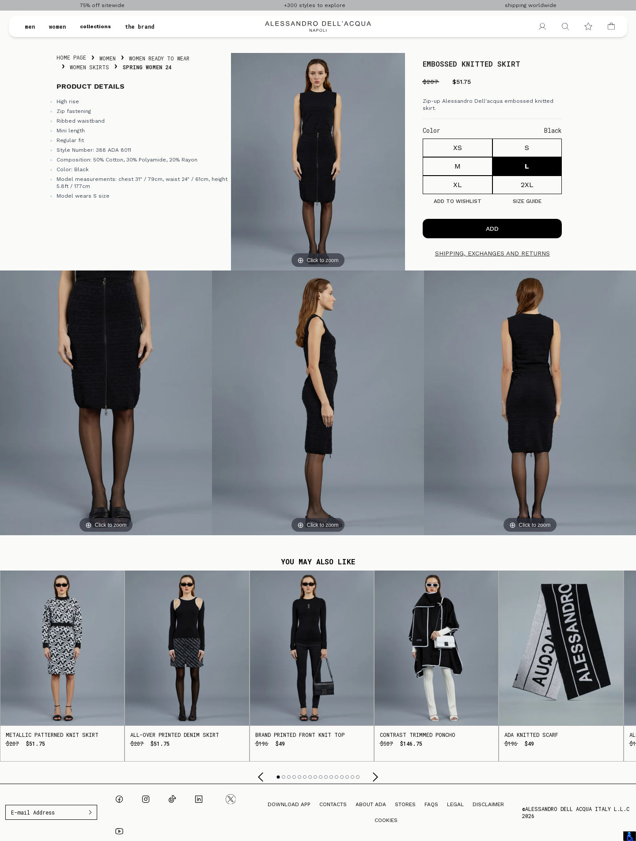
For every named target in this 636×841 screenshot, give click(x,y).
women (57, 26)
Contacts (333, 804)
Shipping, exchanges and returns (492, 253)
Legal (455, 804)
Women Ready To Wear (159, 58)
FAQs (431, 804)
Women (107, 58)
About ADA (371, 804)
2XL (527, 184)
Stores (405, 804)
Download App (289, 804)
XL (457, 184)
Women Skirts (89, 67)
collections (95, 26)
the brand (140, 26)
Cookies (386, 820)
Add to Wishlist (457, 201)
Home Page (71, 57)
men (30, 26)
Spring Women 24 (146, 67)
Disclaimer (488, 804)
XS (457, 147)
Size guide (527, 201)
